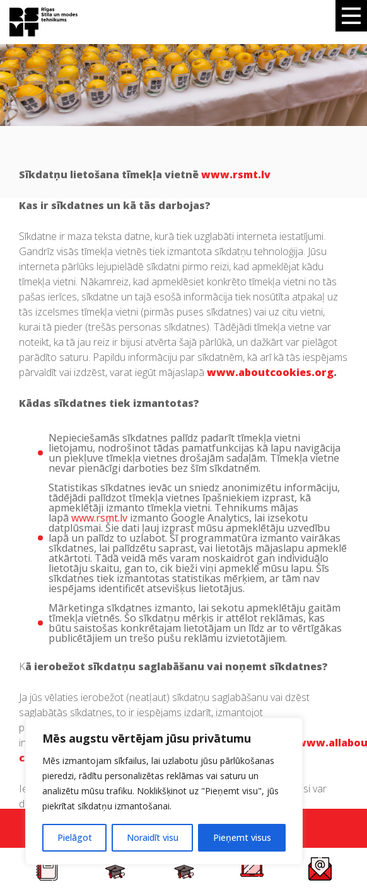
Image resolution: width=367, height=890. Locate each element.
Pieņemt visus (242, 837)
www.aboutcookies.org (270, 372)
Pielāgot (74, 837)
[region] (164, 791)
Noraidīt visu (152, 837)
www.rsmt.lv (99, 518)
